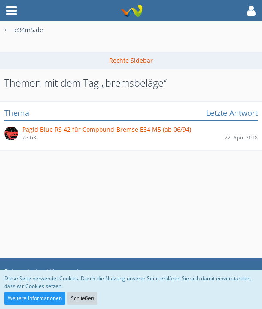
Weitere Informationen (35, 298)
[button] (11, 11)
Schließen (82, 298)
